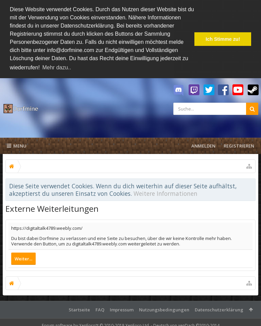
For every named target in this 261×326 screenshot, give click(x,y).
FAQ (99, 309)
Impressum (122, 309)
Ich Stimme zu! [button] (223, 39)
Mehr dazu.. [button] (56, 67)
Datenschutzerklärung (219, 309)
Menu (17, 145)
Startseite (79, 309)
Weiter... (23, 258)
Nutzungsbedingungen (164, 309)
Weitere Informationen (165, 193)
